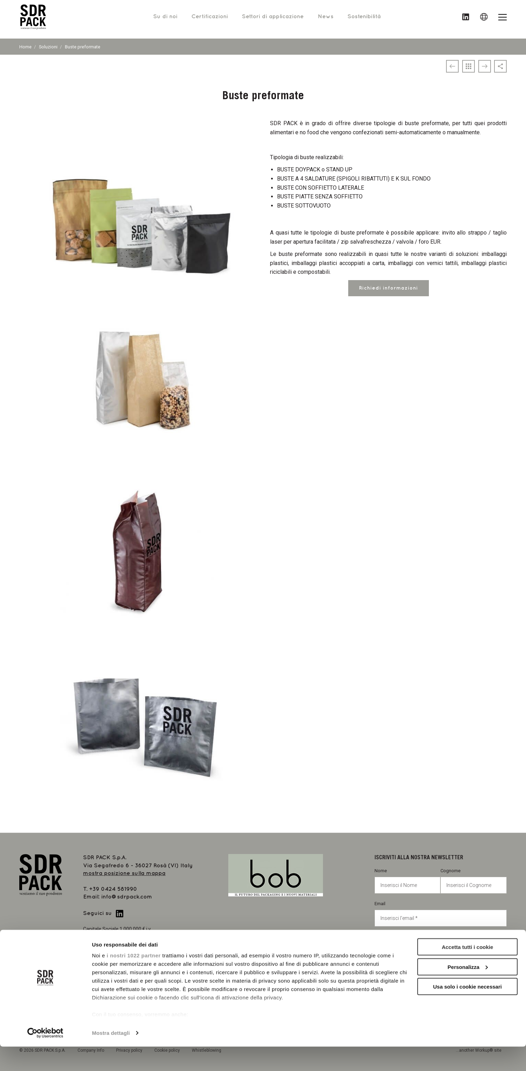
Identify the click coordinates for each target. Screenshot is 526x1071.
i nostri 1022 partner (134, 980)
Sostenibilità (364, 19)
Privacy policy (402, 942)
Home (25, 46)
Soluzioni (48, 46)
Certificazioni (209, 19)
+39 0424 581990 (113, 889)
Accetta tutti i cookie (467, 971)
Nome (408, 881)
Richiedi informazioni (388, 288)
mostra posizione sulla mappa (124, 873)
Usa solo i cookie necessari (467, 1011)
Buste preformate (83, 46)
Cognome (473, 881)
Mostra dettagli (111, 1057)
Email (441, 914)
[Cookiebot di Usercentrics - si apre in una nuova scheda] (45, 1057)
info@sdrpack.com (126, 897)
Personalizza (467, 991)
